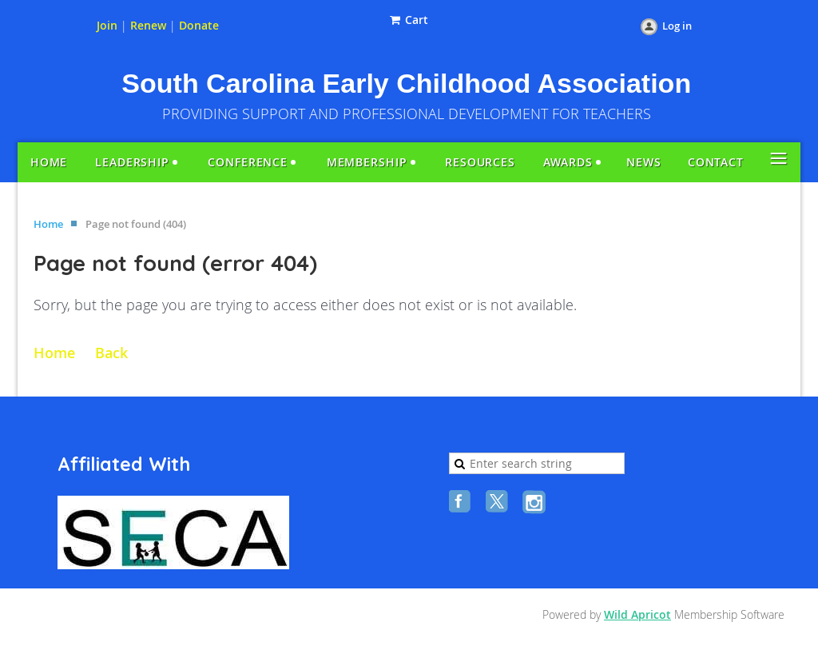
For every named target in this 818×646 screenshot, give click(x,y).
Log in (677, 25)
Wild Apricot (637, 614)
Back (111, 352)
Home (48, 224)
